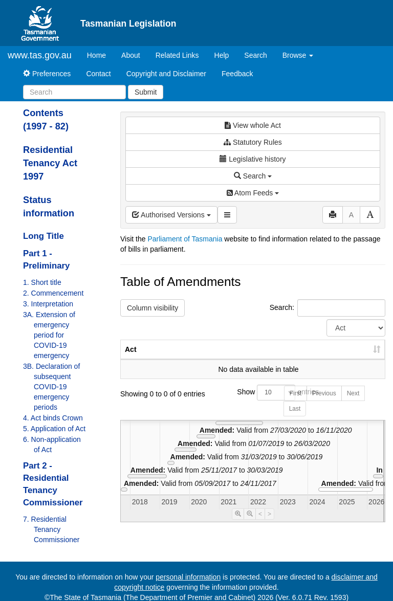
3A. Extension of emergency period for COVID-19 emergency (49, 335)
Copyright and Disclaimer (166, 74)
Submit (146, 92)
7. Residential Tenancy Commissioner (51, 529)
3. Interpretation (48, 304)
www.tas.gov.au (40, 55)
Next (353, 403)
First (295, 403)
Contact (98, 74)
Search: (327, 308)
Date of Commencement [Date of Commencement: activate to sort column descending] (331, 354)
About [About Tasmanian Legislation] (130, 55)
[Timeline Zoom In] (238, 524)
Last (295, 418)
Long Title (43, 236)
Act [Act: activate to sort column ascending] (131, 359)
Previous (324, 403)
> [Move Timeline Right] (269, 524)
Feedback (237, 74)
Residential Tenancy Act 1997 (50, 163)
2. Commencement (53, 293)
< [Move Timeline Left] (260, 524)
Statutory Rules (253, 142)
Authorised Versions (171, 215)
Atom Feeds (253, 193)
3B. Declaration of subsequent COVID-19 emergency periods (51, 386)
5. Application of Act (54, 429)
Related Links (177, 55)
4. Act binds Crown (53, 418)
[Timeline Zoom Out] (250, 524)
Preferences (47, 74)
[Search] (74, 92)
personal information (188, 577)
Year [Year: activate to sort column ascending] (261, 359)
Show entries (252, 403)
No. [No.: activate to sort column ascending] (215, 359)
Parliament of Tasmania (184, 239)
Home (100, 54)
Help (221, 55)
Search (255, 55)
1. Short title (42, 282)
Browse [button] (298, 55)
